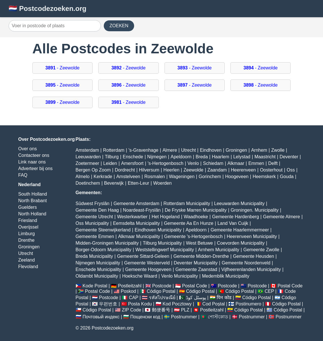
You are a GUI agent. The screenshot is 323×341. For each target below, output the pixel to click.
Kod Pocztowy (177, 303)
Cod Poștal (213, 303)
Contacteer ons (34, 155)
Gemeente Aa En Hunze (189, 223)
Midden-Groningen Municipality (107, 243)
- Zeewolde (62, 67)
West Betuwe (199, 243)
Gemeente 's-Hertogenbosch (193, 236)
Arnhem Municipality (218, 249)
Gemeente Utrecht (94, 216)
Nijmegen (157, 156)
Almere (170, 150)
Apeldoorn (181, 156)
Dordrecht (125, 169)
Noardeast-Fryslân (142, 210)
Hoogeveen (236, 176)
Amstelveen (128, 176)
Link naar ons (32, 161)
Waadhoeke (196, 216)
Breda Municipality (94, 256)
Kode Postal (95, 285)
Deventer (289, 156)
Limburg (26, 233)
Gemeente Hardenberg (235, 216)
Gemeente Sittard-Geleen (143, 256)
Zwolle (277, 150)
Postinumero (248, 303)
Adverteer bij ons (35, 168)
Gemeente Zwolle (261, 249)
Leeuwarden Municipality (239, 203)
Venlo (193, 163)
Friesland (27, 220)
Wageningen (182, 176)
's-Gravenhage (143, 150)
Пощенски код (145, 316)
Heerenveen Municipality (252, 236)
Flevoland (28, 266)
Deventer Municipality (196, 262)
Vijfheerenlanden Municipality (251, 269)
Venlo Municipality (179, 276)
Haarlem (220, 156)
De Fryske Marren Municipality (196, 210)
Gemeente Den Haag (97, 210)
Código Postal (161, 291)
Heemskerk (264, 176)
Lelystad (241, 156)
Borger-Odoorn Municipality (104, 249)
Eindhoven (211, 150)
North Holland (32, 213)
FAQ (23, 175)
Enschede (133, 156)
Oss (291, 169)
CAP (133, 297)
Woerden (162, 183)
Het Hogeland (166, 216)
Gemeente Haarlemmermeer (240, 229)
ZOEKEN (118, 25)
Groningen (29, 246)
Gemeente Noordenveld (246, 262)
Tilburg (112, 156)
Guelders (27, 207)
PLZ (185, 309)
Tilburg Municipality (162, 243)
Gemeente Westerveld (147, 262)
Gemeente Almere (281, 216)
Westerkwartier (132, 216)
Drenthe (26, 240)
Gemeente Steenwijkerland (103, 229)
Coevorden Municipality (241, 243)
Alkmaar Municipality (139, 236)
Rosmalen (154, 176)
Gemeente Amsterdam (136, 203)
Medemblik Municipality (225, 276)
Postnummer (184, 316)
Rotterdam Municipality (186, 203)
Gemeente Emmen (95, 236)
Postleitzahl (130, 285)
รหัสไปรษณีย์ (162, 297)
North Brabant (32, 200)
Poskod (128, 291)
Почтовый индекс (101, 316)
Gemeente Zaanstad (196, 269)
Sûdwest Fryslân (92, 203)
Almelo (83, 176)
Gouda (286, 176)
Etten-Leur (138, 183)
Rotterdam (113, 150)
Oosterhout (271, 169)
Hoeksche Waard (139, 276)
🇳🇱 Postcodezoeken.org (47, 8)
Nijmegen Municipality (98, 262)
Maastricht (265, 156)
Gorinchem (210, 176)
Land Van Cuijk (233, 223)
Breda (201, 156)
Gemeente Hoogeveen (148, 269)
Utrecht (25, 253)
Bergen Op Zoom (93, 169)
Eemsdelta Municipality (136, 223)
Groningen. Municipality (255, 210)
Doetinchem (88, 183)
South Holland (32, 194)
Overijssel (28, 227)
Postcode (161, 285)
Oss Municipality (92, 223)
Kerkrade (103, 176)
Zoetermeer (87, 163)
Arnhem (259, 150)
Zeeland (26, 260)
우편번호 (108, 303)
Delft (273, 163)
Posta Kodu (140, 303)
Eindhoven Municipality (158, 229)
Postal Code (194, 285)
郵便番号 (161, 309)
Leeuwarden (88, 156)
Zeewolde (193, 169)
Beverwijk (114, 183)
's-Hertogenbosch (165, 163)
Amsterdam (87, 150)
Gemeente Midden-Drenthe (201, 256)
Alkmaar (236, 163)
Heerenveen (243, 169)
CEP (269, 291)
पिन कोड (224, 297)
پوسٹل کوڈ (196, 297)
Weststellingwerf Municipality (164, 249)
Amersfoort (132, 163)
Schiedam (213, 163)
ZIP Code (131, 309)
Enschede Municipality (98, 269)
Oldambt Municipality (97, 276)
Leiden (110, 163)
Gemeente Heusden (253, 256)
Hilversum (149, 169)
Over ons (27, 148)
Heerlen (171, 169)
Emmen (256, 163)
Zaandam (217, 169)
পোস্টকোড (218, 316)
